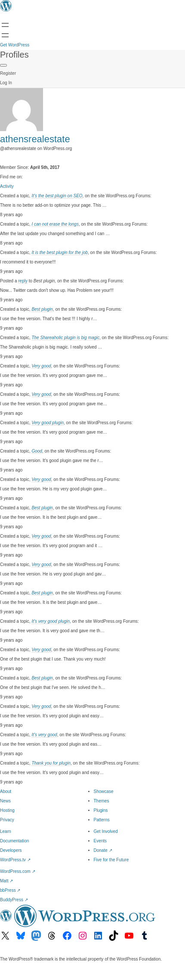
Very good (41, 366)
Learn (5, 831)
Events (100, 841)
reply (23, 280)
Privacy (7, 819)
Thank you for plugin (51, 763)
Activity (7, 186)
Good (36, 451)
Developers (11, 850)
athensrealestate (35, 139)
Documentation (14, 841)
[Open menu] (5, 25)
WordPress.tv (15, 859)
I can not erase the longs (55, 224)
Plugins (101, 810)
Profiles (14, 54)
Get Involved (106, 831)
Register (8, 73)
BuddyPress (14, 899)
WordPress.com (17, 871)
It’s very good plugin (50, 621)
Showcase (104, 791)
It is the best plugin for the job (59, 252)
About (5, 791)
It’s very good (44, 734)
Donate (103, 850)
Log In (6, 82)
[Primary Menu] (3, 65)
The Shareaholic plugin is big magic (65, 337)
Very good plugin (47, 422)
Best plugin (41, 309)
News (5, 801)
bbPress (10, 890)
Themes (101, 801)
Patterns (102, 819)
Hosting (7, 810)
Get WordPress (14, 45)
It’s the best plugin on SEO (56, 195)
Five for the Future (111, 859)
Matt (6, 880)
